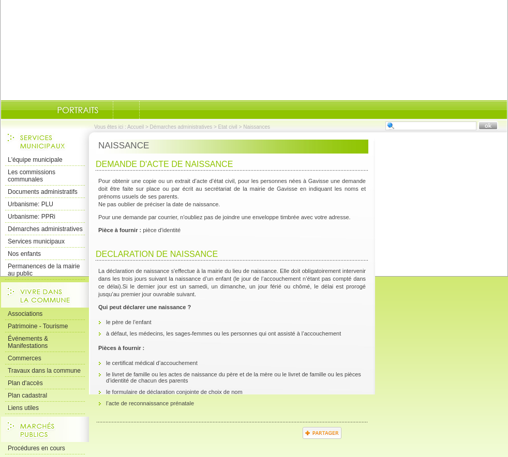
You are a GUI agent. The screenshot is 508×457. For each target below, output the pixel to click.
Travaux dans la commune (44, 370)
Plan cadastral (27, 395)
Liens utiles (23, 408)
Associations (25, 313)
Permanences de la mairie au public (44, 270)
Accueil (135, 127)
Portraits (77, 110)
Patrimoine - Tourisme (38, 326)
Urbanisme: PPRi (31, 216)
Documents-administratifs (126, 110)
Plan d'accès (25, 383)
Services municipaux (36, 241)
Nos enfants (24, 253)
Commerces (24, 358)
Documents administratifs (43, 191)
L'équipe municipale (35, 159)
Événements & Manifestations (28, 342)
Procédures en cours (36, 448)
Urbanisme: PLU (30, 204)
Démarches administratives (181, 127)
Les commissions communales (31, 176)
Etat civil (227, 127)
